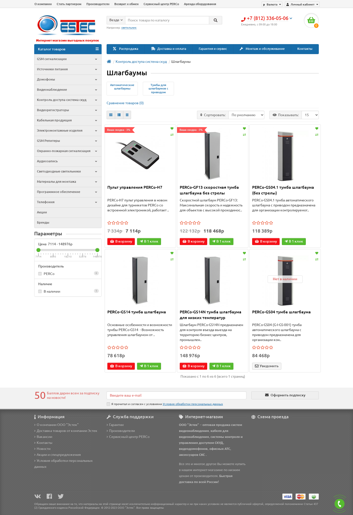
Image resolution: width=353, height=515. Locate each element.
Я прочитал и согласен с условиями (165, 404)
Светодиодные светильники (67, 171)
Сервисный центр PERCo (161, 3)
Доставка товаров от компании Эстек (65, 431)
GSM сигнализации (67, 59)
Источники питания (67, 69)
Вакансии (43, 437)
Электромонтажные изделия (67, 130)
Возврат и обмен (126, 3)
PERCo (68, 273)
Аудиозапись (67, 161)
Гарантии (115, 425)
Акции (42, 212)
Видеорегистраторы (67, 110)
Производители (97, 3)
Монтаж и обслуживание (262, 49)
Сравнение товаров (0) (125, 103)
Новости (42, 449)
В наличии (68, 291)
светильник (129, 27)
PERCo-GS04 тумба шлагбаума (281, 312)
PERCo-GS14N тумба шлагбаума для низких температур (210, 315)
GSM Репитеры (67, 141)
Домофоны (67, 79)
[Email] (176, 395)
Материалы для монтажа (67, 181)
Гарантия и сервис (213, 49)
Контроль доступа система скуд (67, 100)
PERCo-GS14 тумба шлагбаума (136, 312)
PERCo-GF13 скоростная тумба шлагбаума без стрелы (209, 190)
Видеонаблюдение (67, 89)
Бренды (43, 222)
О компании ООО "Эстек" (56, 425)
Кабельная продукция (67, 120)
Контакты (304, 49)
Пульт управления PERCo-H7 (134, 187)
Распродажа (125, 49)
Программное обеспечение (67, 192)
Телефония (67, 202)
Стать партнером (69, 3)
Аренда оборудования (200, 3)
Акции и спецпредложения (57, 455)
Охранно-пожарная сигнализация (67, 151)
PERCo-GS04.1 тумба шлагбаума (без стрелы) (283, 190)
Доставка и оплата (168, 49)
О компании (43, 3)
